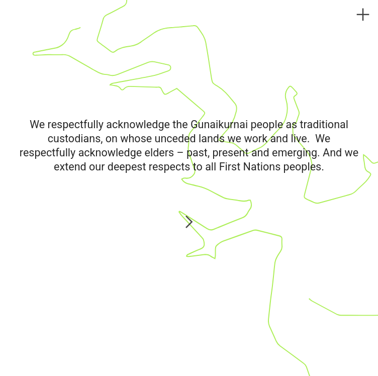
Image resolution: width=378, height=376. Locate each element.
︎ (362, 15)
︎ (189, 223)
